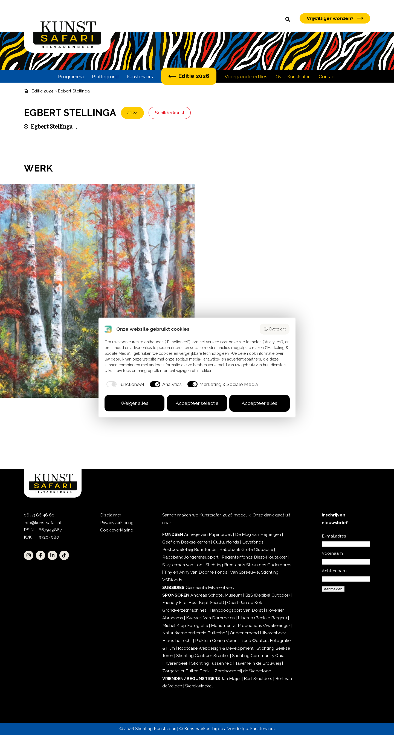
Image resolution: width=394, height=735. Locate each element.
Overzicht (274, 329)
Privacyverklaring (117, 522)
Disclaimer (110, 515)
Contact (327, 76)
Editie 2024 (42, 91)
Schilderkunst (169, 112)
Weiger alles (134, 403)
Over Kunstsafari (293, 76)
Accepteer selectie (197, 403)
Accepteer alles (259, 403)
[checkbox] (124, 384)
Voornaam (332, 553)
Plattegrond (105, 76)
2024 (132, 112)
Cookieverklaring (116, 530)
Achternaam (334, 570)
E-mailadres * (335, 536)
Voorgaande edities (246, 76)
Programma (71, 76)
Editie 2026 (188, 75)
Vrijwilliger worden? (335, 18)
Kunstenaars (140, 76)
